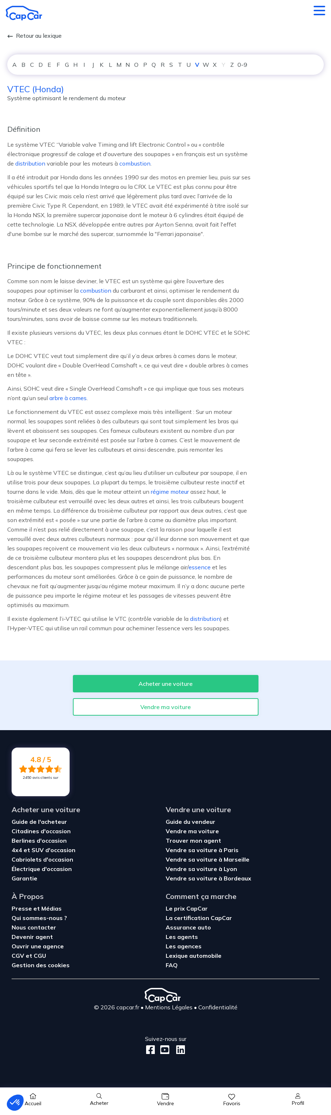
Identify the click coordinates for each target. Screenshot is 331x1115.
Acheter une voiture (165, 683)
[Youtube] (163, 1049)
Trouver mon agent (193, 840)
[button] (15, 1102)
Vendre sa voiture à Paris (202, 850)
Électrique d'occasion (42, 868)
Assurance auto (188, 927)
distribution (30, 163)
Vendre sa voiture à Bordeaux (208, 878)
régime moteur (170, 491)
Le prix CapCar (187, 908)
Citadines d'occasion (41, 831)
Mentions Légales (169, 1007)
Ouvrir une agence (38, 946)
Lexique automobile (194, 955)
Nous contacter (34, 927)
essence (200, 567)
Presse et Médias (37, 908)
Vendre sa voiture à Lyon (201, 868)
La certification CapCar (199, 917)
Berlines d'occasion (39, 840)
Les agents (182, 936)
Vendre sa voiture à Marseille (207, 859)
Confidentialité (217, 1007)
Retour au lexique (34, 35)
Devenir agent (32, 936)
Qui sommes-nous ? (39, 917)
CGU (40, 955)
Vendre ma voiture (165, 707)
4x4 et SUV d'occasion (43, 850)
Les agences (184, 946)
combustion (134, 163)
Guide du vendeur (190, 821)
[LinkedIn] (178, 1049)
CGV (19, 955)
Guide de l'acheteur (39, 821)
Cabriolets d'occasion (42, 859)
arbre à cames (68, 398)
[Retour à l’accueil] (24, 13)
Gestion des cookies (41, 965)
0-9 (242, 64)
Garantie (24, 878)
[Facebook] (150, 1049)
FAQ (172, 965)
